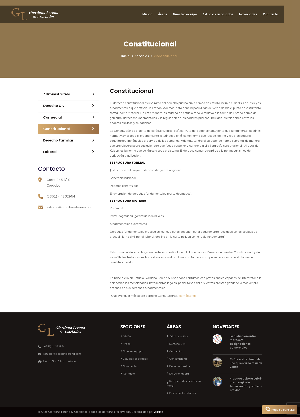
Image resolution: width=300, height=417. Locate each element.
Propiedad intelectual (182, 393)
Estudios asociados (218, 14)
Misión (147, 14)
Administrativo (56, 94)
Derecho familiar (179, 366)
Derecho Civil (54, 105)
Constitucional (56, 128)
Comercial (52, 117)
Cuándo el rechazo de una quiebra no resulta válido (246, 363)
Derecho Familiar (58, 140)
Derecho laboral (179, 373)
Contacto (270, 14)
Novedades (248, 14)
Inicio (125, 56)
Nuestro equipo (185, 14)
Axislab (158, 412)
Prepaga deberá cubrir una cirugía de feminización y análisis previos (246, 384)
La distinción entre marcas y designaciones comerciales (243, 342)
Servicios (142, 56)
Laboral (50, 151)
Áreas (162, 14)
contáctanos (187, 296)
